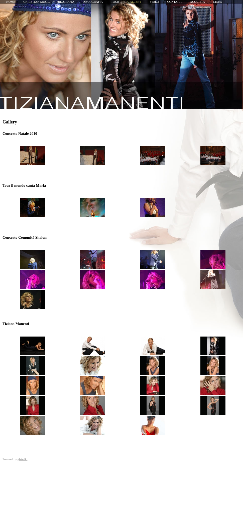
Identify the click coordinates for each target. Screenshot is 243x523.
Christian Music (36, 2)
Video (154, 2)
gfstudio (22, 459)
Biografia (66, 2)
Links (217, 2)
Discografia (93, 2)
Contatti (174, 2)
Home (10, 2)
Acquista (197, 2)
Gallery (134, 2)
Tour (115, 2)
